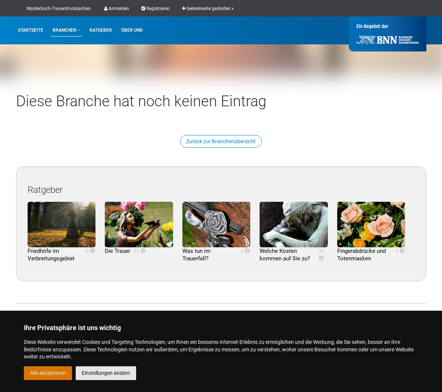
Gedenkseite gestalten (207, 8)
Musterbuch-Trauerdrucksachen (59, 8)
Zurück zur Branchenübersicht (221, 141)
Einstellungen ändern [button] (106, 373)
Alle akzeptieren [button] (48, 373)
